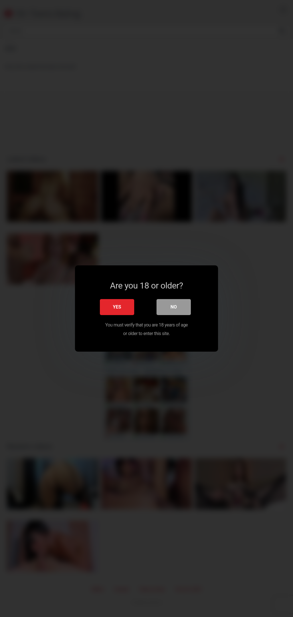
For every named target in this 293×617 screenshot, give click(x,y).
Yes (117, 307)
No (174, 307)
